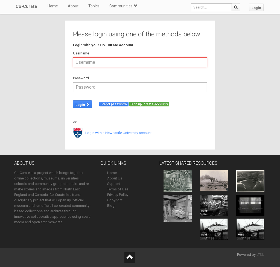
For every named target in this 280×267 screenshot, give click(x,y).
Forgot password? (114, 104)
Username (81, 53)
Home (53, 6)
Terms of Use (117, 189)
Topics (94, 6)
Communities (123, 6)
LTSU (260, 255)
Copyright (114, 200)
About (73, 6)
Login (256, 8)
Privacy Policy (117, 195)
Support (113, 184)
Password (81, 78)
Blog (111, 206)
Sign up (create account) (149, 104)
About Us (114, 178)
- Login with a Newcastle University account (112, 133)
